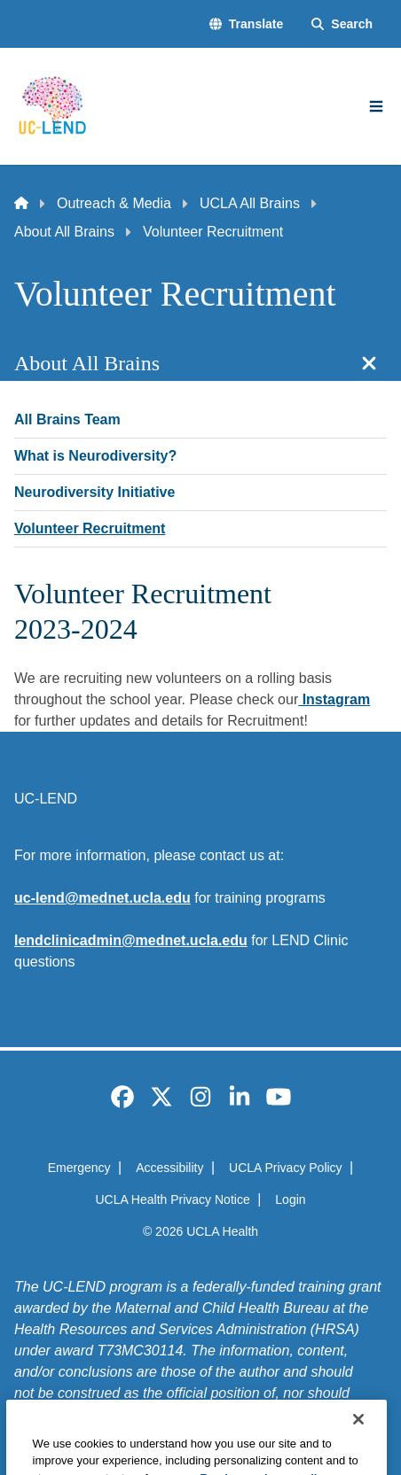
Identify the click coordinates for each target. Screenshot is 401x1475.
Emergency (79, 1168)
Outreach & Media (114, 203)
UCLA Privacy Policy (285, 1168)
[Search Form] (342, 24)
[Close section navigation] (369, 363)
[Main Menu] (376, 106)
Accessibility (169, 1168)
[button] (246, 24)
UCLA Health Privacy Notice (172, 1199)
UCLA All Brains (250, 203)
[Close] (358, 1449)
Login (290, 1199)
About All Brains (64, 231)
